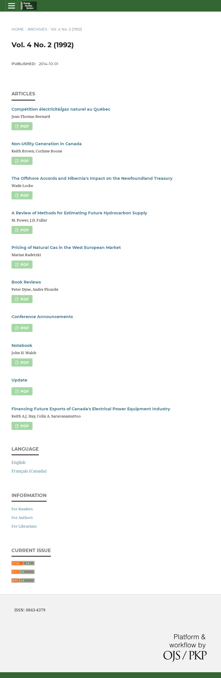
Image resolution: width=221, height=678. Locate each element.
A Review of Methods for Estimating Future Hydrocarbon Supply (79, 213)
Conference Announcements (42, 316)
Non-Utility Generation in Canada (47, 143)
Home (18, 29)
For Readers (22, 508)
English (19, 462)
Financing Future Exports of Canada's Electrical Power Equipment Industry (91, 408)
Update (19, 380)
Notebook (22, 345)
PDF (24, 126)
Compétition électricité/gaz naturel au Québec (61, 109)
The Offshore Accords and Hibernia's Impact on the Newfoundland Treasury (92, 178)
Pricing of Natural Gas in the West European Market (66, 247)
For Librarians (24, 526)
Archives (37, 29)
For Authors (22, 517)
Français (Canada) (29, 471)
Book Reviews (26, 282)
